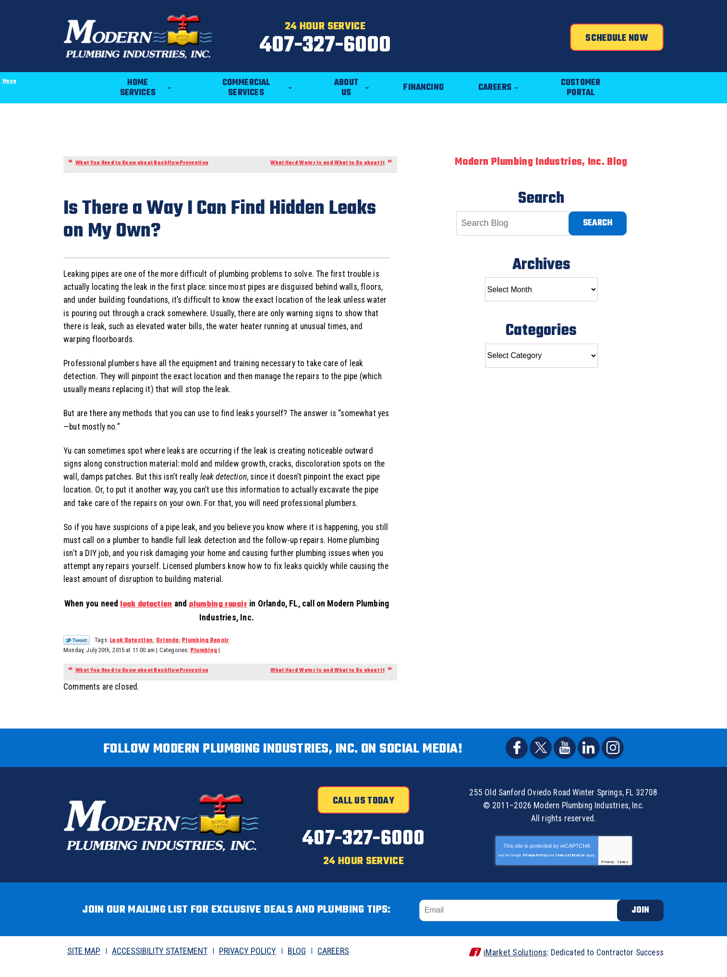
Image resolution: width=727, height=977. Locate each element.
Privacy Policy (535, 865)
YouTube (565, 759)
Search (597, 218)
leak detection (161, 615)
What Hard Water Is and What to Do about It (327, 158)
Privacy (607, 872)
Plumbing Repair (206, 651)
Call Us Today (363, 812)
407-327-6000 (363, 45)
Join (640, 919)
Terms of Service (570, 865)
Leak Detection (131, 651)
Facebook (517, 759)
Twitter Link (76, 651)
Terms (623, 872)
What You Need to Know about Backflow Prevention (141, 158)
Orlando (167, 651)
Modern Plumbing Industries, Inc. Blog (541, 157)
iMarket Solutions (509, 961)
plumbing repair (234, 615)
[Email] (522, 919)
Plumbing (204, 662)
